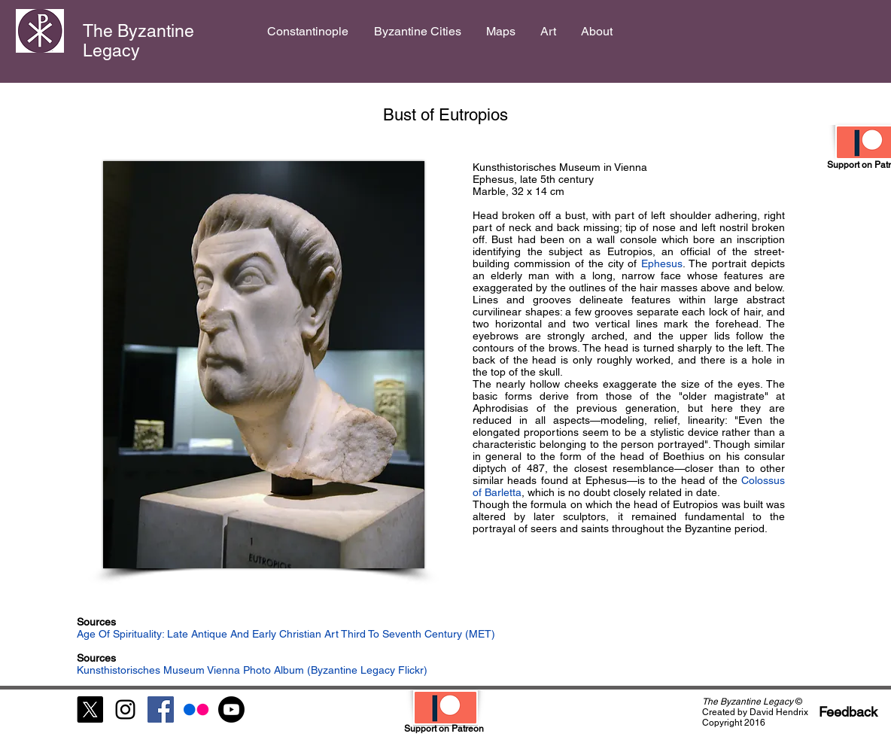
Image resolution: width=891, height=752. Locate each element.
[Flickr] (196, 709)
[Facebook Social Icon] (160, 709)
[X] (90, 709)
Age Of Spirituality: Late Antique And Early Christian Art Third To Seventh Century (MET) (286, 634)
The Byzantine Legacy (138, 40)
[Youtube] (231, 709)
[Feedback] (848, 711)
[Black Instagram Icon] (125, 709)
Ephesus (662, 263)
